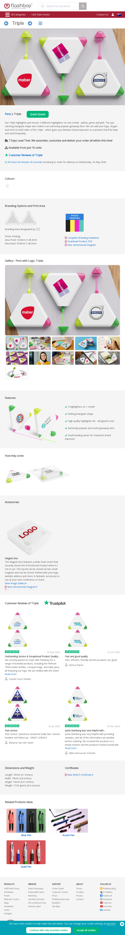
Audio (7, 910)
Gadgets (8, 913)
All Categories (15, 14)
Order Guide (58, 888)
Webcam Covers (11, 899)
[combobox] (58, 6)
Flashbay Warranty (60, 899)
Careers (79, 899)
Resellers (56, 902)
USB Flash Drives (41, 14)
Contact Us (102, 14)
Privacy (79, 895)
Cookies (80, 892)
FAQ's (54, 895)
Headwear (9, 906)
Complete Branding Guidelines (83, 237)
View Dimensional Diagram (81, 244)
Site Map (56, 906)
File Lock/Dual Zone (37, 902)
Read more (11, 674)
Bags (6, 902)
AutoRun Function (36, 899)
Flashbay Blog (108, 888)
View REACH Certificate (79, 774)
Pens (8, 114)
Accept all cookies (86, 930)
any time (110, 923)
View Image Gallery (15, 583)
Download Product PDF (78, 241)
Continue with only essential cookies (48, 930)
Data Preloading (35, 888)
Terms (79, 888)
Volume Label (34, 906)
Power (7, 895)
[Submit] (42, 6)
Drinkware (9, 892)
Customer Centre (60, 892)
